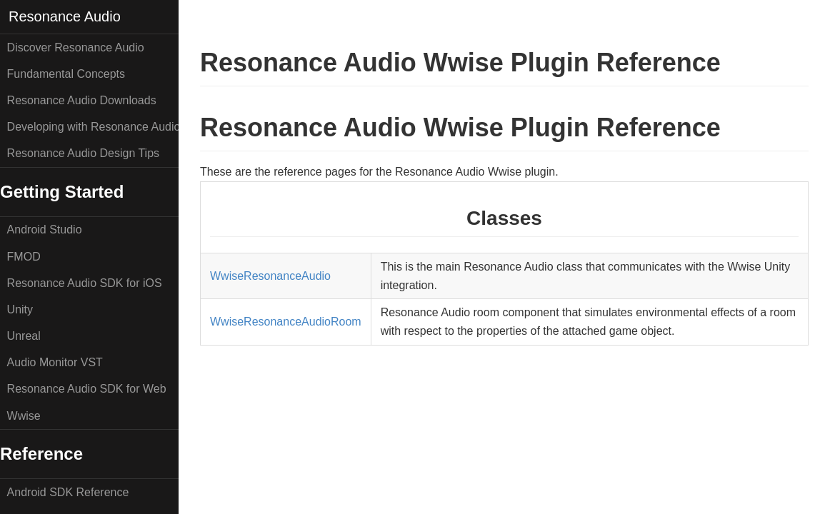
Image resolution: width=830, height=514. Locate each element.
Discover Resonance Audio (75, 47)
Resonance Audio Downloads (81, 100)
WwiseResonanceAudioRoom (285, 322)
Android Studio (44, 229)
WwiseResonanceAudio (270, 276)
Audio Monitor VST (55, 362)
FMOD (24, 257)
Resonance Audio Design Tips (83, 153)
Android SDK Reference (68, 492)
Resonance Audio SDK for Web (86, 389)
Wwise (24, 416)
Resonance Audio (65, 16)
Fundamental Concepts (66, 74)
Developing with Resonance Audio (93, 127)
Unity (20, 309)
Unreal (24, 336)
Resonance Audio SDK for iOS (84, 283)
